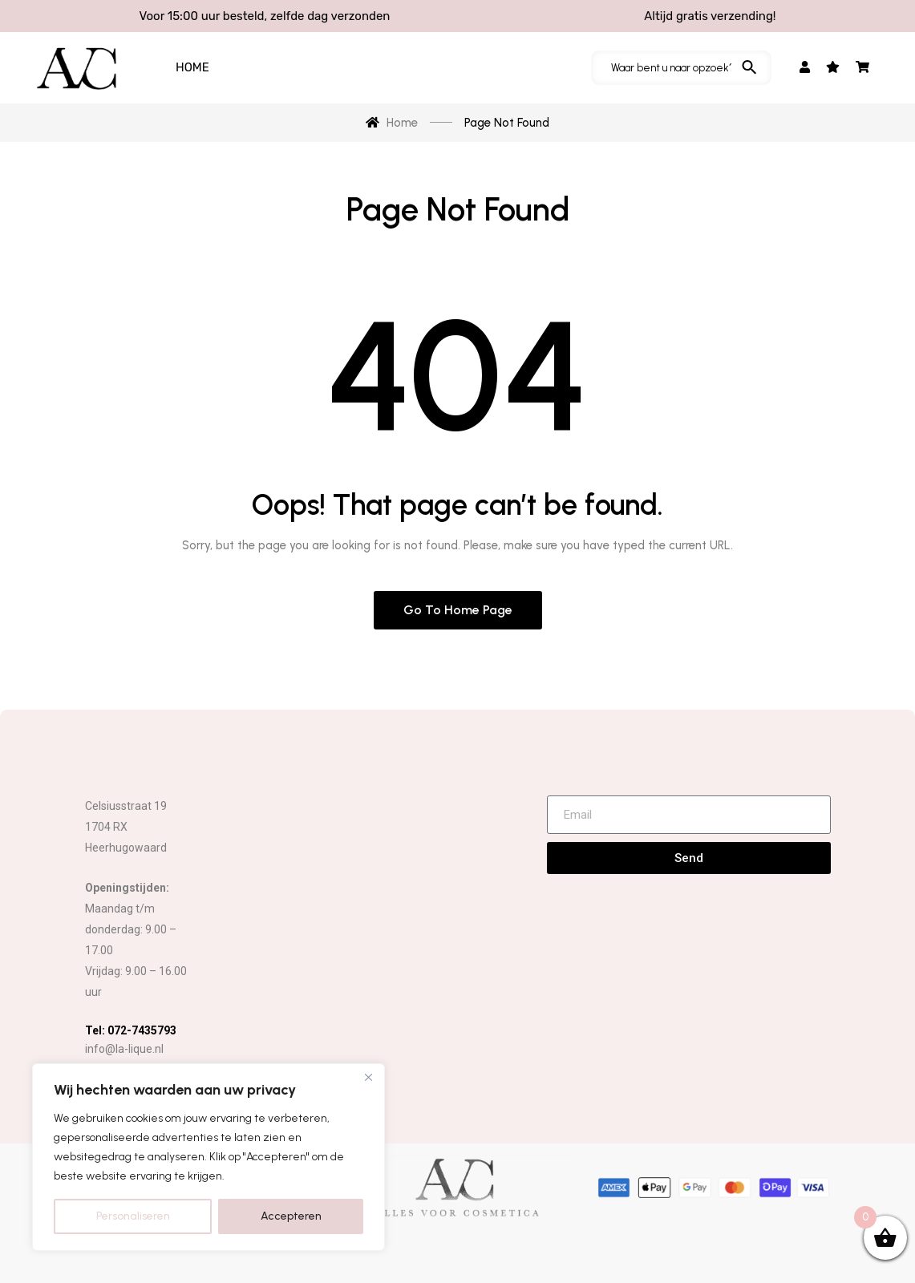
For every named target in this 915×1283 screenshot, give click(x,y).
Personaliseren (133, 1216)
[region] (208, 1157)
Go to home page (457, 609)
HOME (192, 67)
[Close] (368, 1077)
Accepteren (291, 1216)
